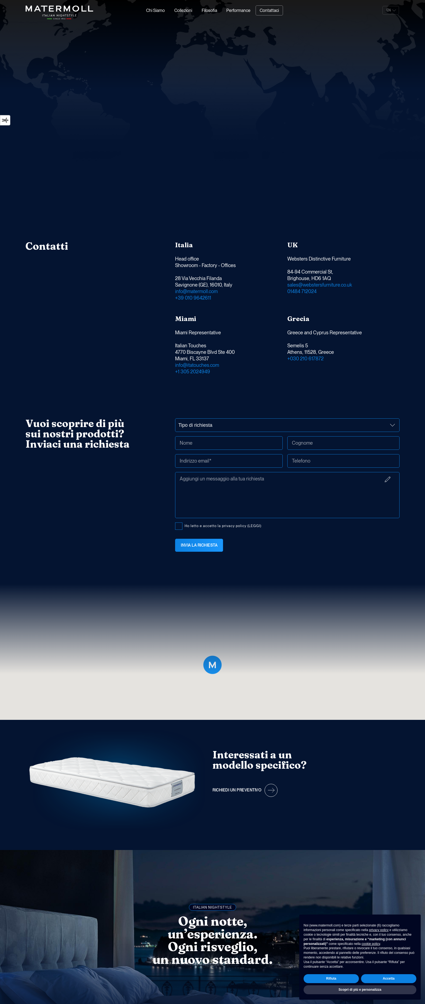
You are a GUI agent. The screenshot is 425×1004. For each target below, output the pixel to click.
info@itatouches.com (197, 365)
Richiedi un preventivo (236, 790)
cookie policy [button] (371, 944)
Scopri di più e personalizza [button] (360, 990)
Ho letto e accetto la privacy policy (269, 525)
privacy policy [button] (378, 930)
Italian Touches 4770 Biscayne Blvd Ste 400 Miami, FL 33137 (205, 352)
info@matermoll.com (196, 291)
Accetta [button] (388, 978)
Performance (238, 10)
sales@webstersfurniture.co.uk (319, 285)
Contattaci (269, 10)
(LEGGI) (254, 526)
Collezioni (183, 10)
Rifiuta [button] (331, 978)
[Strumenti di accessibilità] (5, 120)
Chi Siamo (155, 10)
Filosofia (209, 10)
